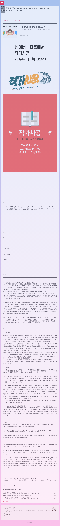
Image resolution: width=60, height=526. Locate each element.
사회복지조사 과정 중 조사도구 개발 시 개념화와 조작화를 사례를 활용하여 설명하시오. (17, 495)
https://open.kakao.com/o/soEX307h (11, 20)
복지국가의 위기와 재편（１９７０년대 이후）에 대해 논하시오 (15, 497)
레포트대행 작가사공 (9, 508)
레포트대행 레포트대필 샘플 (10, 7)
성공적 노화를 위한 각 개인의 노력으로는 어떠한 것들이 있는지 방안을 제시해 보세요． (21, 498)
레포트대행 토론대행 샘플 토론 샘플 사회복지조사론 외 (12, 492)
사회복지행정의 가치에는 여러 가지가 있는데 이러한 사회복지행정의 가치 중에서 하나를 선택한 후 (22, 493)
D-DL (32, 522)
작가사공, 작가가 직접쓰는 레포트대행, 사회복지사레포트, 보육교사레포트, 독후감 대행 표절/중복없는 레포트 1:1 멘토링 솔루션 (27, 510)
